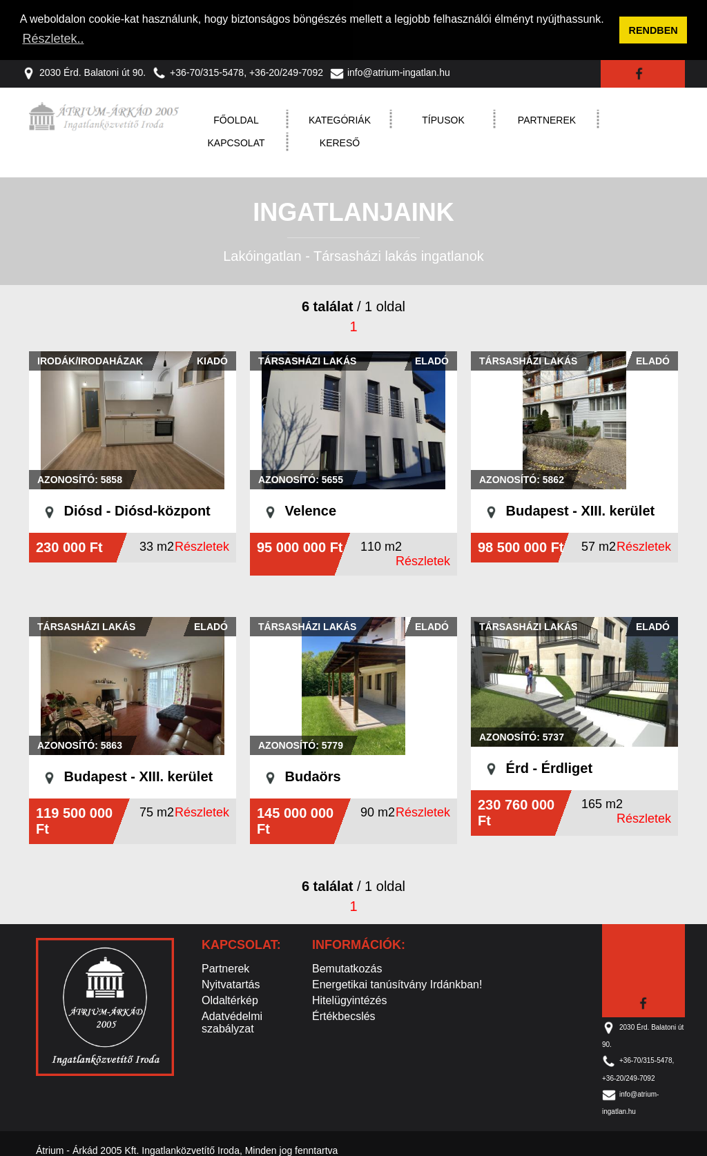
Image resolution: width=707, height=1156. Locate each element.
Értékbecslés (344, 1015)
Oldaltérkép (230, 1000)
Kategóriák (340, 119)
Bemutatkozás (347, 968)
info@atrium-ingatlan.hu (390, 71)
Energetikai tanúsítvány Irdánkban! (397, 984)
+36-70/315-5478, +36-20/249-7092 (238, 71)
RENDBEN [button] (653, 30)
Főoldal (235, 119)
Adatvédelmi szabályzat (232, 1022)
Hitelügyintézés (349, 1000)
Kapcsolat (236, 142)
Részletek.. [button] (53, 39)
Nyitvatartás (231, 984)
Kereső (340, 142)
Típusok (443, 119)
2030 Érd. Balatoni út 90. (84, 71)
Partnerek (547, 119)
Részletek (202, 546)
